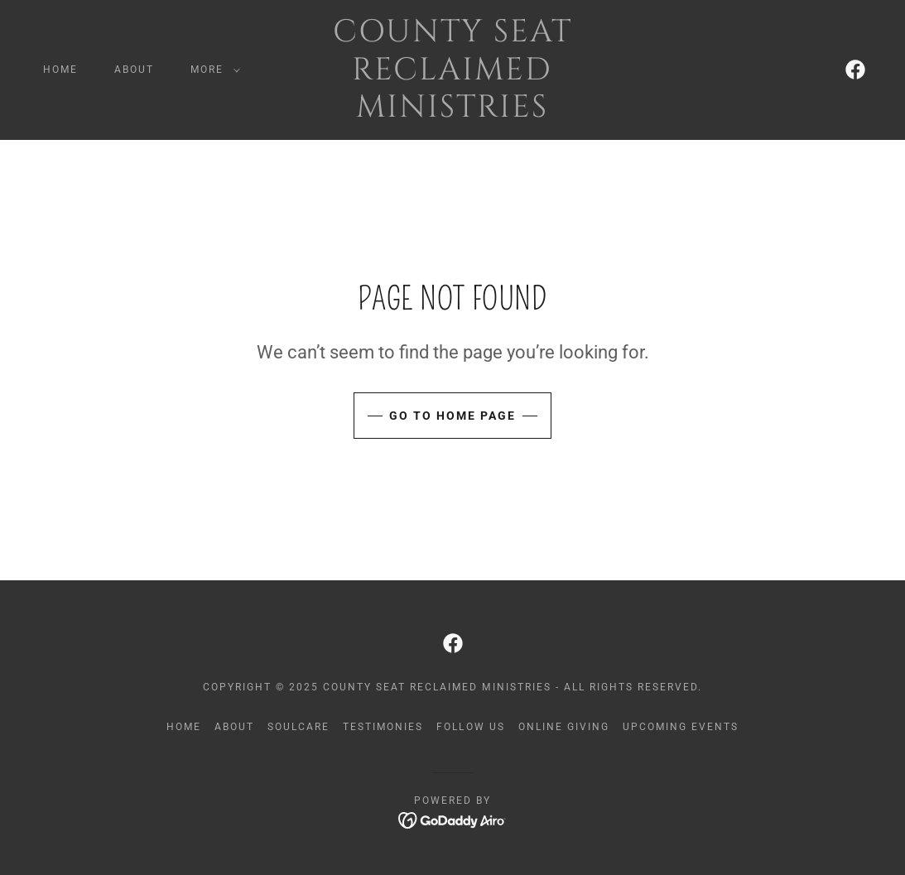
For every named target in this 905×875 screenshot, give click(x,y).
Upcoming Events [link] (681, 727)
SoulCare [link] (298, 727)
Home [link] (60, 69)
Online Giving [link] (563, 727)
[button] (212, 69)
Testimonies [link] (383, 727)
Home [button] (183, 727)
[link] (453, 112)
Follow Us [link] (470, 727)
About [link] (134, 69)
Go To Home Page (452, 415)
